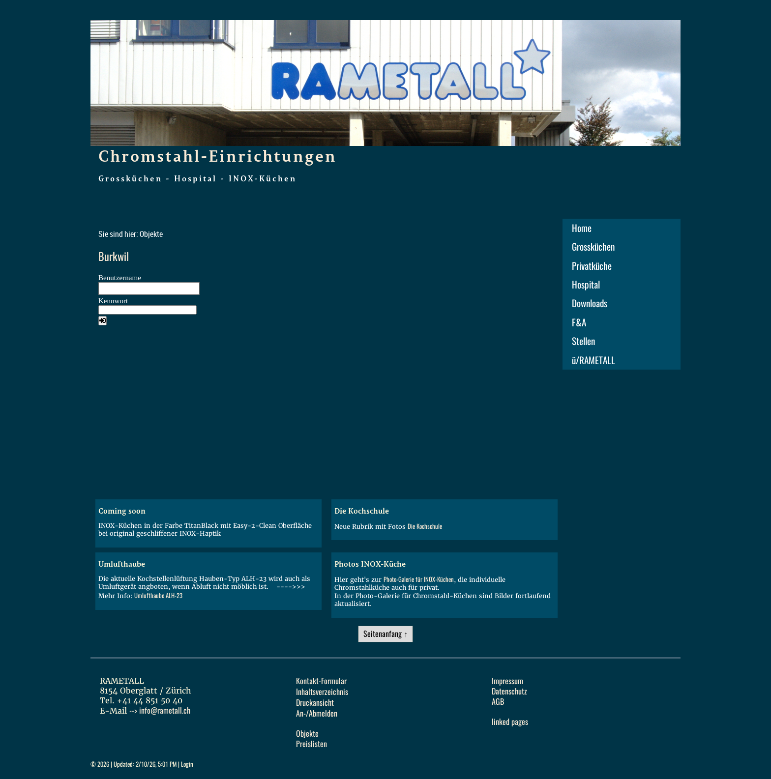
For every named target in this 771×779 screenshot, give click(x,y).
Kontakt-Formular (321, 681)
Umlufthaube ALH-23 (158, 595)
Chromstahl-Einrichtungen (217, 156)
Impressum (507, 681)
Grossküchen (593, 246)
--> (159, 710)
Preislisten (311, 744)
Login (187, 764)
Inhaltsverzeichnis (322, 692)
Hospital (586, 284)
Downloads (589, 303)
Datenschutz (509, 691)
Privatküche (592, 266)
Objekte (307, 733)
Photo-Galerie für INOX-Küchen (419, 579)
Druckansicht (315, 702)
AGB (498, 701)
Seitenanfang (382, 634)
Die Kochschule (425, 526)
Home (582, 228)
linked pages (510, 722)
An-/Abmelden (316, 713)
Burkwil (113, 256)
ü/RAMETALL (593, 360)
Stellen (583, 341)
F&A (579, 322)
